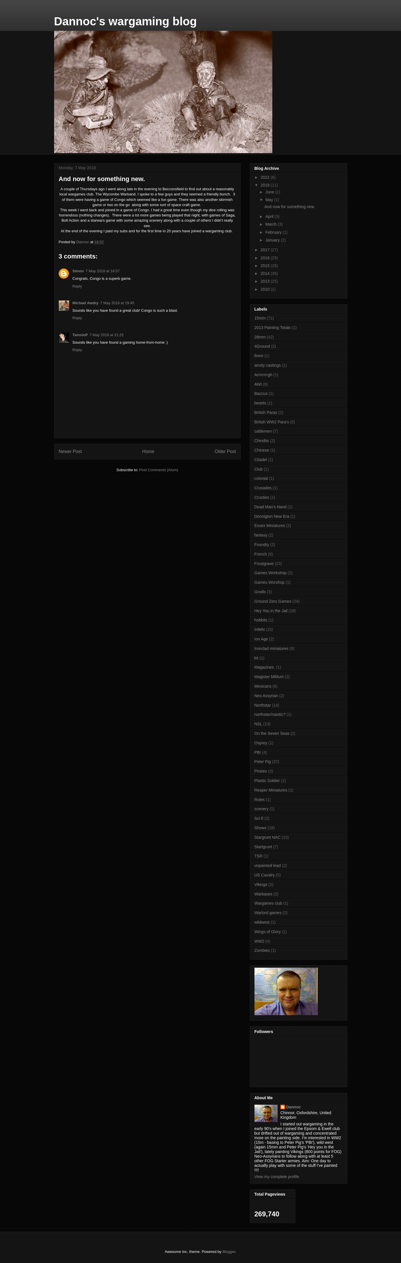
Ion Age (261, 639)
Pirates (260, 771)
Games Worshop (269, 582)
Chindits (261, 440)
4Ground (262, 346)
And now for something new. (289, 206)
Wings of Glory (267, 931)
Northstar (262, 705)
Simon (78, 271)
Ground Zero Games (272, 601)
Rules (259, 799)
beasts (260, 403)
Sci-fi (258, 818)
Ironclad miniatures (271, 648)
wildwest (262, 922)
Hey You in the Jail (271, 610)
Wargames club (268, 903)
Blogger (229, 1251)
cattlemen (263, 431)
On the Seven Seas (271, 733)
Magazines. (264, 667)
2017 (266, 250)
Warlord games (268, 912)
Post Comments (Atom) (158, 470)
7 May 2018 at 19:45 (117, 303)
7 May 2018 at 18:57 (102, 271)
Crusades (263, 488)
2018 (266, 185)
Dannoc (293, 1107)
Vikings (260, 884)
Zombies (262, 950)
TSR (258, 856)
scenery (261, 809)
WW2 (259, 941)
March (271, 224)
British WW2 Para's (271, 422)
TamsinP (80, 335)
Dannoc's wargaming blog (125, 21)
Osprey (260, 743)
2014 (266, 273)
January (273, 240)
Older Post (225, 451)
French (260, 554)
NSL (258, 724)
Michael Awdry (85, 303)
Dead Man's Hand (270, 507)
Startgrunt (263, 846)
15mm (260, 318)
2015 (266, 265)
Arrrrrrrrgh (263, 374)
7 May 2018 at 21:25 (107, 335)
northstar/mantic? (270, 714)
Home (148, 451)
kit (256, 658)
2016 (266, 258)
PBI (257, 752)
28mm (260, 337)
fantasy (260, 535)
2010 (266, 289)
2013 (266, 281)
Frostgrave (264, 563)
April (270, 216)
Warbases (263, 894)
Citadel (260, 459)
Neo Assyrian (266, 695)
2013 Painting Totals (272, 327)
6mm (258, 355)
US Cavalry (264, 875)
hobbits (260, 620)
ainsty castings (267, 365)
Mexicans (262, 686)
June (270, 192)
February (274, 232)
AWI (258, 384)
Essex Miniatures (269, 525)
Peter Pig (262, 761)
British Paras (265, 412)
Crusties (261, 497)
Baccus (261, 393)
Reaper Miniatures (270, 790)
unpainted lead (267, 865)
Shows (260, 827)
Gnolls (260, 591)
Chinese (261, 450)
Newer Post (70, 451)
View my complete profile (276, 1176)
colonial (261, 478)
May (269, 199)
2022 (266, 177)
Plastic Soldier (267, 780)
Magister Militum (269, 676)
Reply (77, 286)
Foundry (261, 544)
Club (258, 469)
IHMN (259, 629)
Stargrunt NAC (267, 837)
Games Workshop (270, 572)
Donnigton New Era (271, 516)
